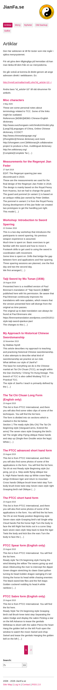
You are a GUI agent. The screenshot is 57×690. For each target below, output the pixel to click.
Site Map (7, 684)
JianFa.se (13, 6)
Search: (7, 660)
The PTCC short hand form (20, 497)
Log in (17, 684)
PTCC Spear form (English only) (24, 545)
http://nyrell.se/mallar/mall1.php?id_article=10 (26, 82)
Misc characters (13, 100)
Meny (18, 25)
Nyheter (28, 25)
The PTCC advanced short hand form (27, 450)
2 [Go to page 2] (31, 650)
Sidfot (7, 30)
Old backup (41, 25)
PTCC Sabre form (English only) (24, 596)
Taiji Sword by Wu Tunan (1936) (23, 278)
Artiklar (7, 25)
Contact (26, 684)
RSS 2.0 (36, 684)
